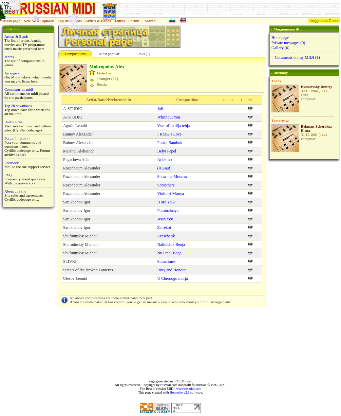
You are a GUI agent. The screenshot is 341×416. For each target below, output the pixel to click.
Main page (11, 21)
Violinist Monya (170, 193)
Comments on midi (18, 89)
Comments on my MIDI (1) (297, 57)
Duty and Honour (171, 270)
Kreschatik (166, 236)
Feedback (11, 163)
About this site (15, 191)
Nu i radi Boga (169, 253)
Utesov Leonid (75, 278)
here (23, 154)
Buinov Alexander (78, 134)
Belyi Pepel (166, 151)
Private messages (288, 42)
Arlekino (164, 159)
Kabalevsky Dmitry (316, 87)
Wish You (165, 219)
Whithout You (168, 117)
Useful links (13, 122)
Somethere (166, 185)
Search (150, 21)
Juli (160, 108)
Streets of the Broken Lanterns (88, 270)
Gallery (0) (280, 48)
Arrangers (11, 73)
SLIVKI (69, 261)
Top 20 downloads (18, 106)
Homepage (280, 37)
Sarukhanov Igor (76, 202)
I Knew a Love (169, 134)
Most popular (109, 54)
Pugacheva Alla (76, 159)
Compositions (75, 54)
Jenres (120, 21)
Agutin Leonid (75, 125)
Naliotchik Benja (171, 244)
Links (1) (143, 54)
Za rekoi (164, 227)
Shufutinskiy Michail (80, 236)
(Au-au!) (164, 168)
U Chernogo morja (172, 278)
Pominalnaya (168, 210)
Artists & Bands (98, 21)
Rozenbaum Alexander (81, 168)
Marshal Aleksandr (78, 151)
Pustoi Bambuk (170, 142)
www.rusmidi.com (188, 389)
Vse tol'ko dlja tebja (173, 125)
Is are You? (166, 202)
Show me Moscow (172, 176)
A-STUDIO (72, 108)
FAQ (8, 175)
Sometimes (166, 261)
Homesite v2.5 (179, 392)
